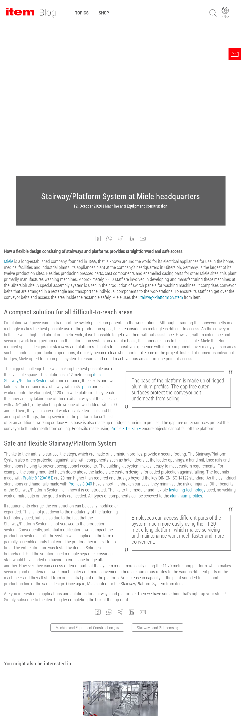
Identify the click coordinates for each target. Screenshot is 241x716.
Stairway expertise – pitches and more (120, 575)
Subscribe (160, 648)
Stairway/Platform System (160, 146)
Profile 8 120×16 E (125, 278)
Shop (104, 13)
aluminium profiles (186, 345)
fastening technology (187, 339)
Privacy (141, 698)
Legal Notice (120, 698)
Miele (8, 111)
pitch (86, 236)
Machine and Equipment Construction (136, 55)
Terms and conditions (89, 698)
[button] (98, 88)
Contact (158, 698)
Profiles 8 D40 (80, 333)
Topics (82, 13)
